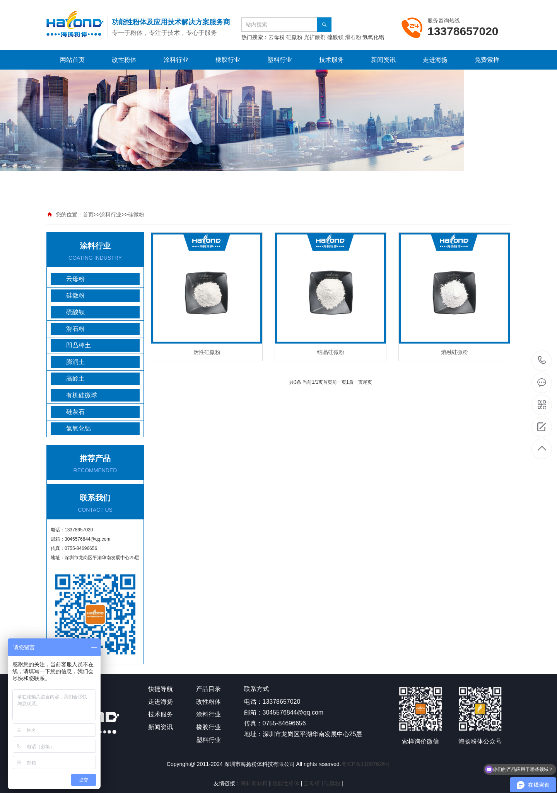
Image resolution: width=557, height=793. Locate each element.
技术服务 (331, 59)
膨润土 (75, 362)
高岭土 (75, 378)
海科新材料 (254, 783)
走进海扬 (435, 59)
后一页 (356, 382)
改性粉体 (124, 59)
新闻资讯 (383, 59)
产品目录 (208, 689)
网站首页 (72, 59)
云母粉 (276, 37)
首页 (88, 214)
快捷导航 (160, 689)
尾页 (367, 382)
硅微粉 (295, 37)
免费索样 (487, 59)
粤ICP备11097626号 (366, 764)
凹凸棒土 (78, 345)
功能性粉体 (285, 783)
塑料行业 (279, 59)
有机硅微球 (81, 395)
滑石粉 (353, 37)
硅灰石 (75, 411)
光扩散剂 (315, 37)
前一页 (339, 382)
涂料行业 (176, 59)
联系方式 (256, 689)
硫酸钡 (335, 37)
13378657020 (542, 360)
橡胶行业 (227, 59)
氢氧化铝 (373, 37)
